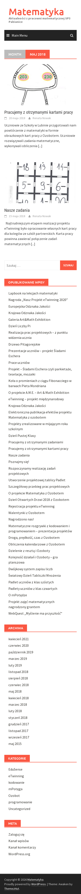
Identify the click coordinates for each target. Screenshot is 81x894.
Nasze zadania (17, 210)
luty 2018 (15, 711)
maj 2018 (15, 691)
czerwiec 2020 (18, 645)
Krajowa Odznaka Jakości (27, 313)
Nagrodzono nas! (21, 519)
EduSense (15, 769)
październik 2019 (20, 652)
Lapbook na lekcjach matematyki (32, 293)
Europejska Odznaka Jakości (29, 306)
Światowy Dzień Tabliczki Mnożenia (34, 575)
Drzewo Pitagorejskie (24, 344)
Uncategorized (19, 809)
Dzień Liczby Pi (19, 326)
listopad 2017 (18, 731)
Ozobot (14, 795)
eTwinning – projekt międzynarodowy (36, 399)
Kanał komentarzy (22, 847)
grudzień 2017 (18, 724)
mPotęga (15, 789)
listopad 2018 (18, 672)
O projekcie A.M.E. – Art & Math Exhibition (38, 392)
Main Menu (19, 35)
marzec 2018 (17, 704)
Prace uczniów (19, 362)
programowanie (20, 802)
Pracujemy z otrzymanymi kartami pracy (38, 112)
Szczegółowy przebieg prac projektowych (39, 486)
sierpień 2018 (18, 678)
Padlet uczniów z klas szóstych (31, 582)
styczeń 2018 (17, 717)
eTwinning (16, 776)
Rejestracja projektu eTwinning (31, 506)
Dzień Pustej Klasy (22, 435)
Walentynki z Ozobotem (26, 513)
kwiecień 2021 (18, 639)
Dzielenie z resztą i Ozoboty (29, 550)
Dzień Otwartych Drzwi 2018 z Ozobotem (38, 499)
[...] (40, 146)
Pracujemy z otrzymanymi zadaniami (35, 442)
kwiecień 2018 (18, 698)
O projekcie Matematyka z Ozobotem (36, 493)
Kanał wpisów (18, 841)
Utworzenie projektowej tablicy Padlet (36, 480)
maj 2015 (15, 743)
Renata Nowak (42, 118)
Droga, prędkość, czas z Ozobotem (34, 537)
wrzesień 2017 (18, 737)
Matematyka (36, 11)
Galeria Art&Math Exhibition (29, 319)
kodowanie (16, 782)
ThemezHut (11, 889)
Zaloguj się (16, 834)
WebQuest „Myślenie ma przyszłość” (35, 613)
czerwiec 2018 (18, 685)
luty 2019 (15, 665)
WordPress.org (19, 854)
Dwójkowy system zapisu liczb (30, 569)
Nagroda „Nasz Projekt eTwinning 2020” (38, 299)
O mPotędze (17, 595)
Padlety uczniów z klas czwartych (32, 588)
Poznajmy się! (18, 461)
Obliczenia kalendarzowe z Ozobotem (36, 544)
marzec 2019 (17, 658)
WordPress (38, 884)
